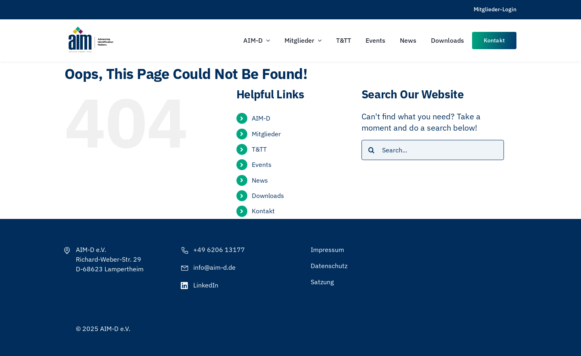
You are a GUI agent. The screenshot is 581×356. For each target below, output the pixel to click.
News (260, 180)
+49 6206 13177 (219, 250)
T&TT (259, 149)
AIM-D (261, 118)
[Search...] (433, 150)
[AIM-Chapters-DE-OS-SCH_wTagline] (90, 29)
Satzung (322, 282)
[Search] (372, 150)
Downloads (268, 196)
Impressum (327, 250)
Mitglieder (266, 134)
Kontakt (263, 211)
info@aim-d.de (214, 267)
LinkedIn (205, 285)
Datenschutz (329, 266)
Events (262, 164)
